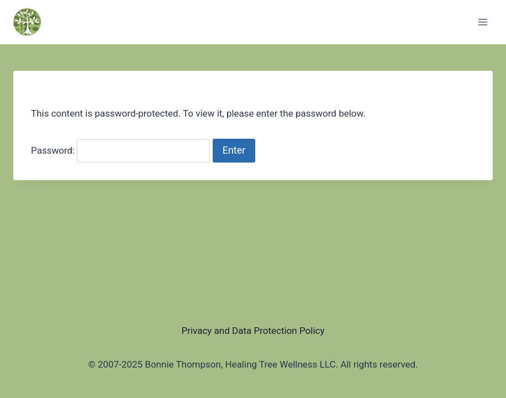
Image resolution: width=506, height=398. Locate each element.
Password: (120, 150)
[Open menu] (482, 21)
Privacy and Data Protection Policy (252, 330)
